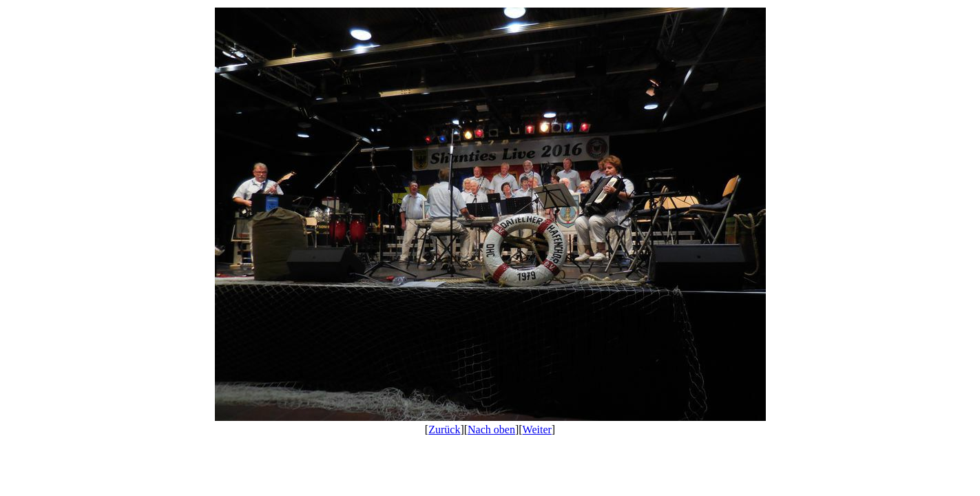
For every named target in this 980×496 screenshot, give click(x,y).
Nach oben (491, 429)
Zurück (444, 429)
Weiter (537, 429)
